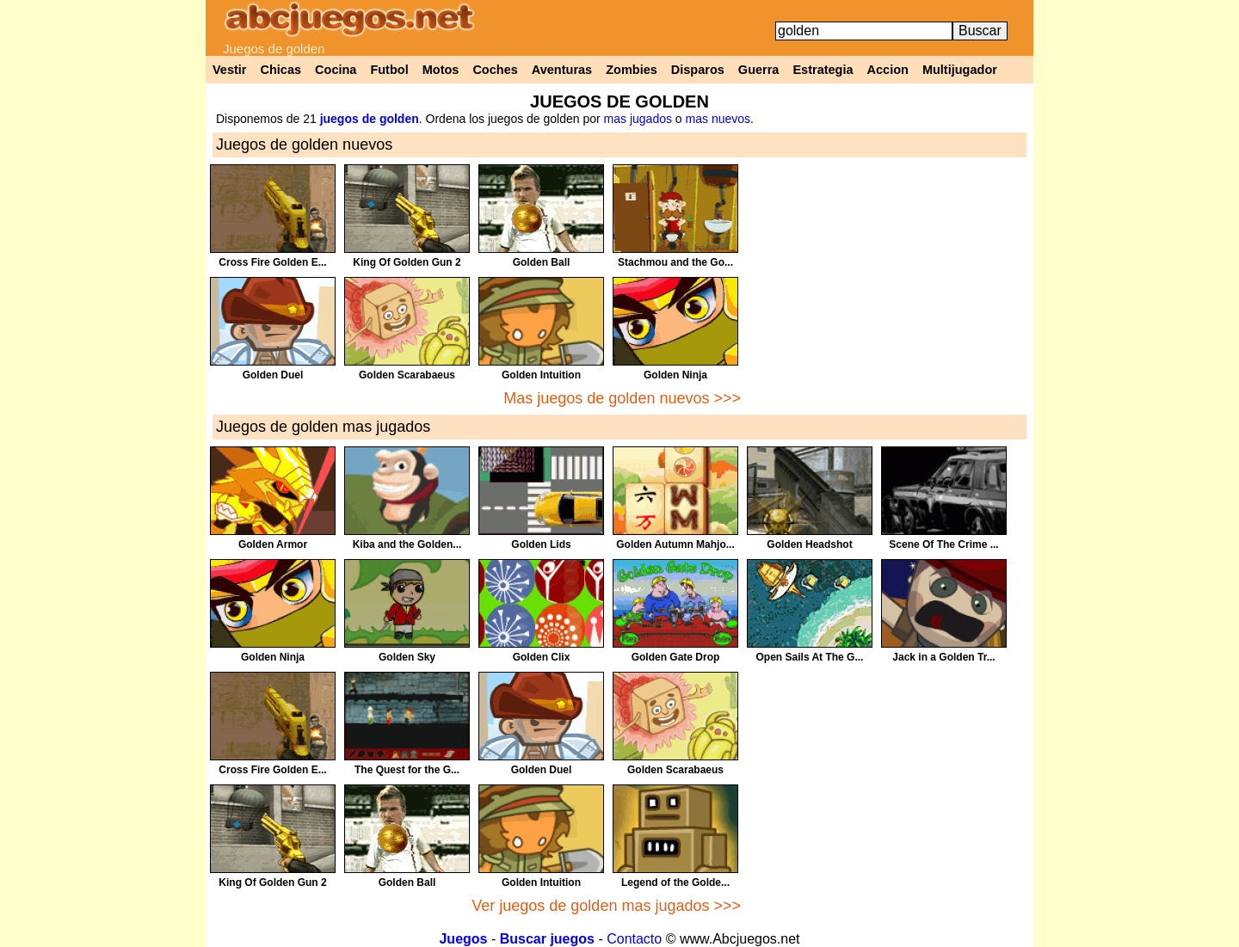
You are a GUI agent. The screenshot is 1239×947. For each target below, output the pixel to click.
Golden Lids (540, 544)
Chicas (281, 70)
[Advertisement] (887, 284)
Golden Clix (541, 657)
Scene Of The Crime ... (943, 544)
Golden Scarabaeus (407, 375)
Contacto (634, 939)
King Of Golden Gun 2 (406, 262)
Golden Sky (407, 657)
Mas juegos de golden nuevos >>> (622, 398)
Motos (440, 70)
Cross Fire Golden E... (272, 262)
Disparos (697, 70)
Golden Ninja (675, 375)
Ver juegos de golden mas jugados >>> (606, 905)
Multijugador (959, 70)
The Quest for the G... (406, 770)
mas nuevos (718, 119)
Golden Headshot (809, 544)
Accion (888, 70)
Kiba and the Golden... (407, 544)
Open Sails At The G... (810, 657)
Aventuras (562, 70)
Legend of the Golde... (675, 882)
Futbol (389, 70)
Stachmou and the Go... (675, 262)
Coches (494, 70)
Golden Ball (541, 262)
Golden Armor (272, 544)
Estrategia (822, 70)
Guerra (759, 70)
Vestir (230, 70)
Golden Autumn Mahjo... (675, 544)
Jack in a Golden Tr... (943, 657)
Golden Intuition (541, 375)
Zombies (631, 70)
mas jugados (638, 119)
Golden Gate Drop (676, 657)
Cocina (335, 70)
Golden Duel (273, 375)
